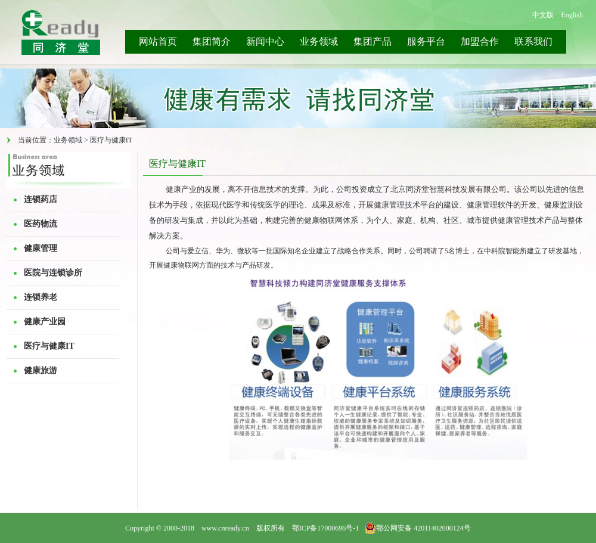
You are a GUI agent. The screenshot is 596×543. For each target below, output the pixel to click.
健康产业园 (45, 321)
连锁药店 (40, 199)
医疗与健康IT (49, 346)
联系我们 (533, 41)
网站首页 (158, 41)
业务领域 (319, 41)
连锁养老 (40, 297)
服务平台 (426, 41)
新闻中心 (265, 41)
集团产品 (372, 41)
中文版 (543, 15)
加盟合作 (480, 41)
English (572, 15)
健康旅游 (40, 370)
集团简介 (212, 41)
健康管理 (40, 248)
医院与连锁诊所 (53, 272)
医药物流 (40, 223)
